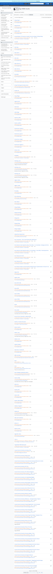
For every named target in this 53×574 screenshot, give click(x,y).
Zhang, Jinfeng (17, 223)
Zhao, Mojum (17, 201)
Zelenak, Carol (17, 339)
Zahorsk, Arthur (17, 428)
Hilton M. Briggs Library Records (22, 452)
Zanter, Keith (16, 395)
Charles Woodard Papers (21, 279)
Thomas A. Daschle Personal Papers (6, 25)
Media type (3, 97)
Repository (3, 40)
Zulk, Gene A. (16, 52)
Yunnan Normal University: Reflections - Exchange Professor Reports (27, 498)
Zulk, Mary (16, 47)
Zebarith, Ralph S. (17, 344)
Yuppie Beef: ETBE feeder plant (20, 444)
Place (2, 84)
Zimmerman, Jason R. (18, 133)
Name (2, 81)
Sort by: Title (42, 14)
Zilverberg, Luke (17, 160)
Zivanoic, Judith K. (17, 123)
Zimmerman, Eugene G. (18, 144)
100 (39, 572)
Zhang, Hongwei (17, 228)
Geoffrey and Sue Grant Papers (21, 198)
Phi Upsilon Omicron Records (21, 76)
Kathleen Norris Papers (6, 37)
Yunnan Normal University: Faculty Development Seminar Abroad (26, 538)
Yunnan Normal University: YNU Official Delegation (24, 471)
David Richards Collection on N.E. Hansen (23, 374)
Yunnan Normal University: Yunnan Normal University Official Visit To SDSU (28, 461)
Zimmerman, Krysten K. (18, 128)
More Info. (38, 1)
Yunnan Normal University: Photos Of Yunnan (23, 520)
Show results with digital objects (46, 17)
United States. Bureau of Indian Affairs (6, 76)
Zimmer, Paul (17, 150)
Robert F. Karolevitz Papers (6, 36)
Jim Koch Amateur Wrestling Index (6, 18)
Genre (2, 90)
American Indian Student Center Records (23, 82)
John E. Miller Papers (6, 27)
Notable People (6, 22)
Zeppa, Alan (16, 272)
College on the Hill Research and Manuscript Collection (25, 441)
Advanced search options (19, 12)
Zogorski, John (17, 101)
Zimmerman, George (18, 139)
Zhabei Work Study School (19, 234)
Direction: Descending (48, 14)
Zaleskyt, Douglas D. (18, 405)
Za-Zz (15, 360)
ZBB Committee (17, 355)
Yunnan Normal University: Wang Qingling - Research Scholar (26, 482)
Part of (2, 10)
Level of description (5, 94)
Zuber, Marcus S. (17, 63)
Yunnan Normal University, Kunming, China (22, 450)
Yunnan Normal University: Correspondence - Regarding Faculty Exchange (28, 560)
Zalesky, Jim (16, 411)
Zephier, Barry (17, 277)
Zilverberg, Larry (17, 167)
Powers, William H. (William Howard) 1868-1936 (6, 71)
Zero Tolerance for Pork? (19, 255)
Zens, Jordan (16, 309)
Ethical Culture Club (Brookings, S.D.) (6, 57)
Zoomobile (16, 74)
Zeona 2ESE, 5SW (17, 282)
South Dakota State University (6, 62)
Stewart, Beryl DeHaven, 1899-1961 (6, 60)
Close (19, 7)
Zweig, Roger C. (17, 20)
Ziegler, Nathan (17, 180)
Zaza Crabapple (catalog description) (21, 372)
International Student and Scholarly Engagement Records (26, 458)
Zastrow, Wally (17, 377)
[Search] (37, 3)
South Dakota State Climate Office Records (23, 285)
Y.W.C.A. (16, 439)
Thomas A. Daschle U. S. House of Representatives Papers (6, 29)
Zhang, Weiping (17, 207)
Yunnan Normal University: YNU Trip (21, 466)
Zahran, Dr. (16, 423)
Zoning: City (16, 90)
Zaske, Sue (16, 384)
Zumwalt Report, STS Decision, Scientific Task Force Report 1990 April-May (28, 36)
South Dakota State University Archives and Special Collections (6, 45)
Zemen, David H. (17, 327)
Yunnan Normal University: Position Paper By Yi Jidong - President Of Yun (28, 515)
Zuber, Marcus (17, 68)
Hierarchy (21, 14)
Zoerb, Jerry (16, 106)
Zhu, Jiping (16, 190)
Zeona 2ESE (16, 288)
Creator (2, 53)
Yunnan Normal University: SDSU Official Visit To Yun (24, 488)
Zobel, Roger (16, 112)
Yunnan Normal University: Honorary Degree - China (24, 533)
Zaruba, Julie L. (17, 389)
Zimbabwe (16, 155)
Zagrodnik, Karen (17, 433)
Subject (2, 87)
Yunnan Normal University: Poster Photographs (23, 509)
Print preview (16, 14)
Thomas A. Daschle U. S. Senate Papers (6, 15)
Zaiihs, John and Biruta (18, 417)
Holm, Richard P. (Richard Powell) (6, 66)
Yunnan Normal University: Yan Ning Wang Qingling (24, 477)
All (1, 12)
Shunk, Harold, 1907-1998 (6, 74)
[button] (46, 4)
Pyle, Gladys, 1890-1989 (6, 64)
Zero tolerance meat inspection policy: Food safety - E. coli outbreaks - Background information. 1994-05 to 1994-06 (32, 245)
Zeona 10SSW (17, 293)
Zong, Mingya (17, 95)
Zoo (15, 79)
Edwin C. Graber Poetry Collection (22, 324)
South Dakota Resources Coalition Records (23, 87)
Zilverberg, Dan (17, 173)
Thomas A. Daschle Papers (6, 48)
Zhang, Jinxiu (16, 217)
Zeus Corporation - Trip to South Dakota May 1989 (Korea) (25, 239)
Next (42, 572)
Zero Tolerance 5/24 (18, 261)
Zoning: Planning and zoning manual (21, 85)
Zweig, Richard (17, 25)
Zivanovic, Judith (17, 117)
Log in (50, 3)
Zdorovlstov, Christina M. (19, 349)
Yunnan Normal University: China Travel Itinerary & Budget (25, 565)
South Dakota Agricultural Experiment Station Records (6, 33)
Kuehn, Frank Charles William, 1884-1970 (6, 78)
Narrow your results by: (6, 8)
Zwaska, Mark (17, 31)
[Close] (52, 1)
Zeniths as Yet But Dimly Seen (20, 321)
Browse (26, 3)
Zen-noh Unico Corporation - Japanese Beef (22, 316)
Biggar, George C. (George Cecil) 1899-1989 (6, 69)
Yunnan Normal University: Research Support (23, 493)
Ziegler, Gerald (17, 185)
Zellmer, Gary (17, 332)
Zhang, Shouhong (17, 212)
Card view (26, 14)
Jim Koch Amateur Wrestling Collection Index (6, 20)
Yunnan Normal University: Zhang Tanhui (22, 455)
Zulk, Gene (16, 58)
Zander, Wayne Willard (18, 400)
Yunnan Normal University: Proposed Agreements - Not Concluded (27, 504)
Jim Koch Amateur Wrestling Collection (6, 50)
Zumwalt (16, 41)
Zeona (15, 304)
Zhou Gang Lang (17, 196)
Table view (31, 14)
